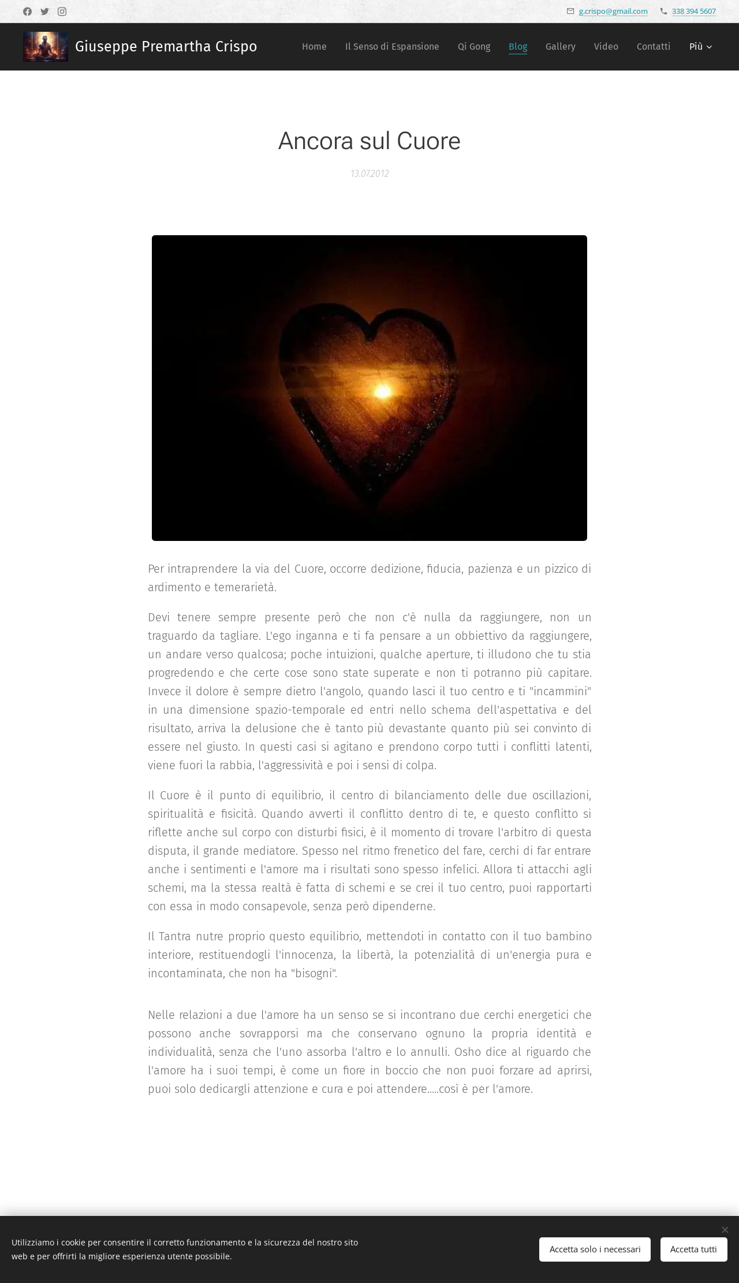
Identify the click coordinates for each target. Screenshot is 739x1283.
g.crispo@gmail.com (613, 11)
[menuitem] (317, 46)
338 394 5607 (694, 11)
